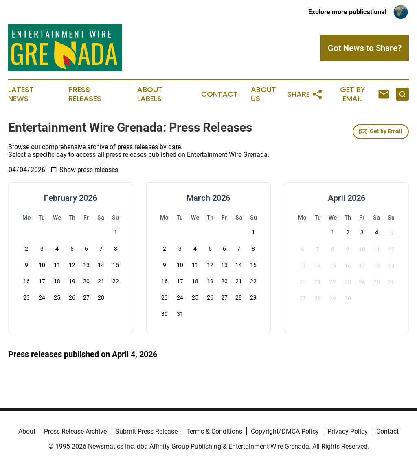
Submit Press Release (146, 431)
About (26, 431)
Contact (219, 94)
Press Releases (84, 94)
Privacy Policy (347, 431)
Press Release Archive (75, 431)
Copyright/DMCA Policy (285, 431)
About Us (263, 94)
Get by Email (380, 132)
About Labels (149, 94)
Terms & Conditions (214, 431)
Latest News (21, 94)
